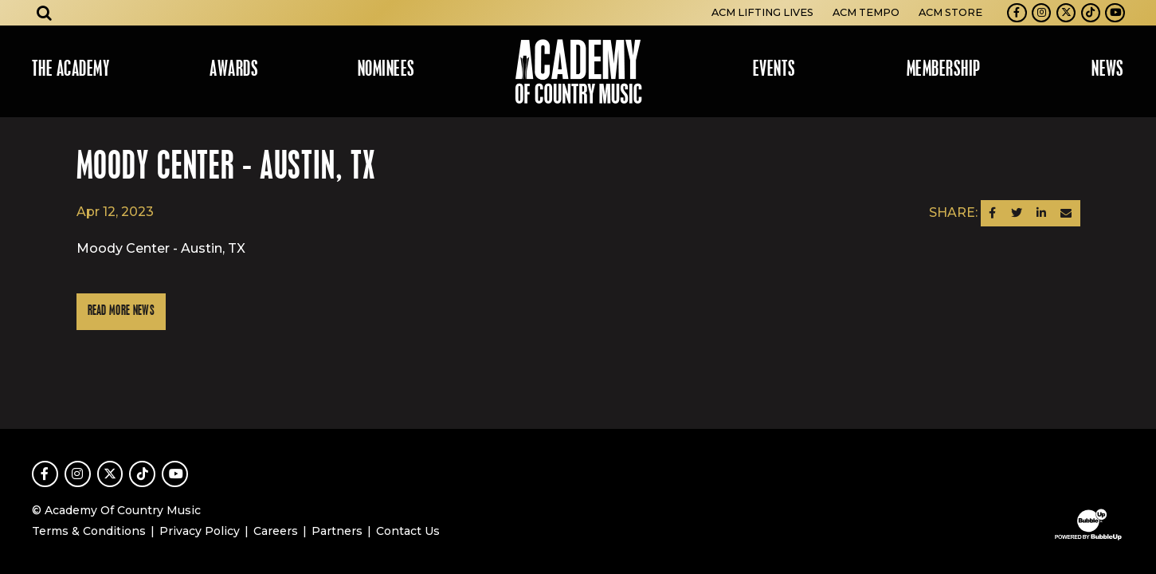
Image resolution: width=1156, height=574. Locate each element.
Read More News (121, 311)
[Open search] (44, 13)
